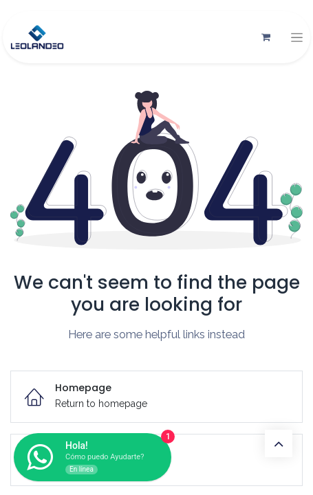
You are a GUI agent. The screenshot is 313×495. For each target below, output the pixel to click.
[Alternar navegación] (296, 37)
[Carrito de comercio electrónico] (265, 37)
